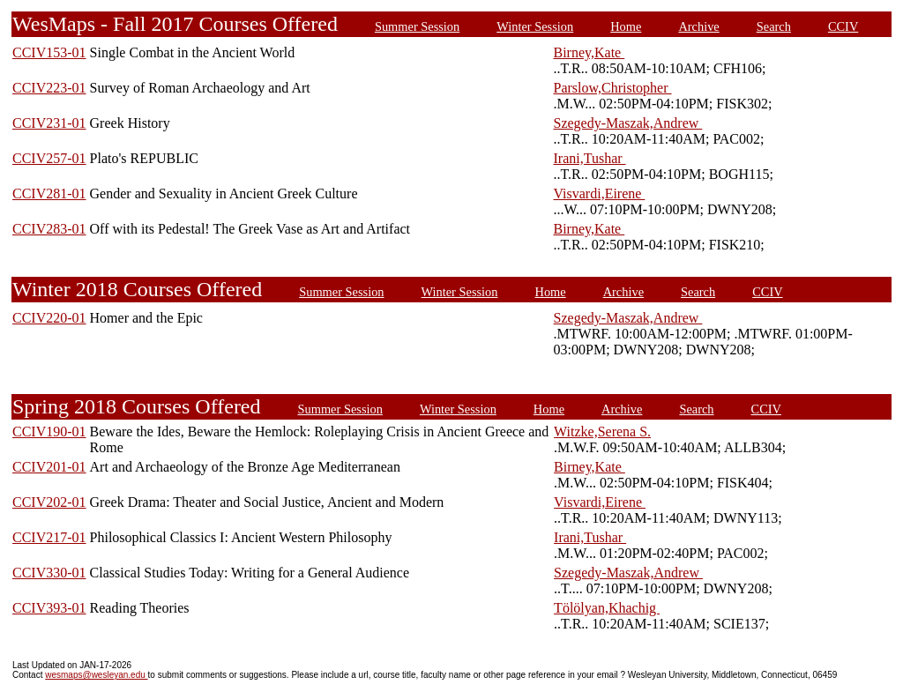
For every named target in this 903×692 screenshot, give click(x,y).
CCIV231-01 (49, 122)
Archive (698, 26)
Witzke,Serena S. (602, 431)
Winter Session (534, 26)
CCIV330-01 (49, 572)
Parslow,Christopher (612, 87)
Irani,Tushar (589, 158)
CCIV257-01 (49, 158)
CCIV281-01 (49, 193)
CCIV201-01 (49, 466)
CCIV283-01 (49, 228)
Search (774, 26)
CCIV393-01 (49, 607)
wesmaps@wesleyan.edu (96, 675)
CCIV (843, 26)
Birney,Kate (588, 52)
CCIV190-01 (49, 431)
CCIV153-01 (49, 52)
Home (625, 26)
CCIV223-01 (49, 87)
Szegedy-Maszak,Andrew (627, 122)
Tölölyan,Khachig (607, 607)
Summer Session (417, 26)
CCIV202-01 (49, 502)
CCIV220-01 (49, 317)
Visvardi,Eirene (599, 193)
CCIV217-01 (49, 537)
